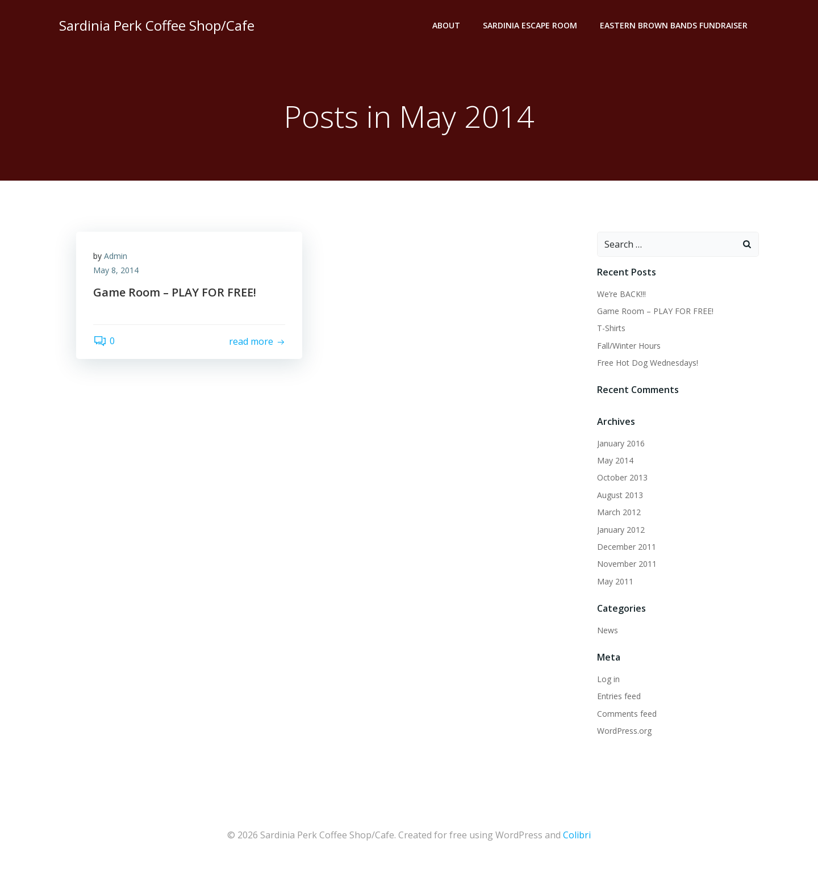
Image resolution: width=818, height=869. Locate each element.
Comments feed (627, 713)
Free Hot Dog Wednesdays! (647, 362)
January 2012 (621, 529)
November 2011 (627, 564)
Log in (608, 679)
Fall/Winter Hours (629, 345)
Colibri (577, 835)
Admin (115, 255)
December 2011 (626, 546)
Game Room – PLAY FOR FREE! (655, 311)
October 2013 (622, 478)
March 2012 (619, 512)
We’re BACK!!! (621, 294)
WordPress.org (624, 730)
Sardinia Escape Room (530, 25)
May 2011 (615, 581)
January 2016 (621, 443)
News (607, 630)
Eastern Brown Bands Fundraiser (674, 25)
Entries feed (619, 696)
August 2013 (620, 495)
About (446, 25)
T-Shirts (611, 328)
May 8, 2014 (116, 270)
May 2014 (615, 460)
